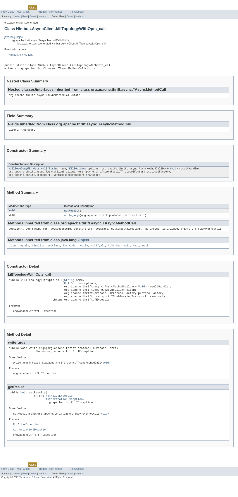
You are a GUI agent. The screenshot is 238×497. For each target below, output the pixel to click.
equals (24, 250)
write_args (72, 219)
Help (83, 7)
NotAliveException (60, 408)
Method (42, 16)
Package (20, 7)
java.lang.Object (13, 37)
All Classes (77, 11)
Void (64, 40)
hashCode (69, 250)
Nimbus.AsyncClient (21, 54)
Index (74, 7)
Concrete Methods (71, 204)
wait (127, 250)
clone (13, 250)
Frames (42, 11)
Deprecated (62, 7)
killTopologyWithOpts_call (28, 171)
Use (42, 7)
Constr (32, 16)
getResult (71, 214)
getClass (54, 250)
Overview (6, 7)
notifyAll (98, 250)
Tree (50, 7)
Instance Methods (41, 204)
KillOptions (77, 171)
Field (25, 16)
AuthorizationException (64, 412)
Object (83, 244)
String (53, 171)
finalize (38, 250)
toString (114, 250)
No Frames (55, 11)
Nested (17, 16)
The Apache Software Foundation (35, 493)
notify (83, 250)
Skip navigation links (12, 3)
